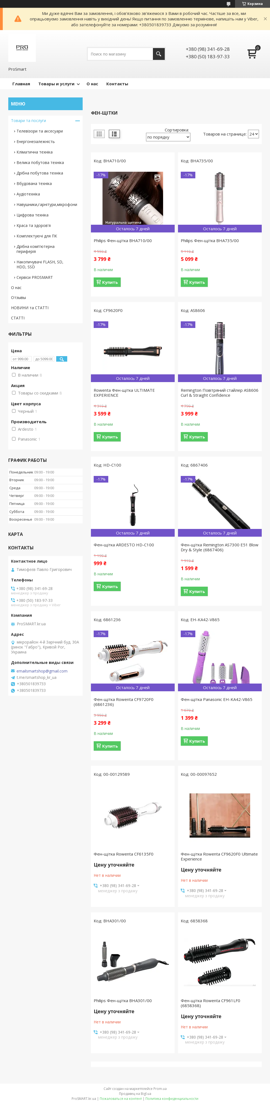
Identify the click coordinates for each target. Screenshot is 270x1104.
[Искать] (159, 54)
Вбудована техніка (34, 183)
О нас (92, 83)
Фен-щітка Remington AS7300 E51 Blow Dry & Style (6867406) (219, 547)
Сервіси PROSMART (35, 277)
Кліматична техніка (35, 152)
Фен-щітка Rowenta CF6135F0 (123, 853)
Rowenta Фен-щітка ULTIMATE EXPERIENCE (124, 393)
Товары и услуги (56, 83)
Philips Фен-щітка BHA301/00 (123, 1000)
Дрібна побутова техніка (40, 173)
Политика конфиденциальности (171, 1098)
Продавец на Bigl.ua (135, 1093)
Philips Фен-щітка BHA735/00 (210, 240)
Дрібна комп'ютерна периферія (36, 249)
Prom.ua (160, 1088)
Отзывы (18, 297)
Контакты (117, 83)
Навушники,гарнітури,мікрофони (47, 204)
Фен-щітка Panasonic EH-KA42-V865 (216, 699)
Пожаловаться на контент (121, 1098)
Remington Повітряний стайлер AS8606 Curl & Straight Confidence (219, 393)
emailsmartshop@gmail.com (42, 671)
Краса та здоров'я (34, 225)
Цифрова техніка (32, 215)
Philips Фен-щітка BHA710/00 (123, 240)
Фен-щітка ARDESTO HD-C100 (124, 544)
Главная (21, 83)
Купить (110, 282)
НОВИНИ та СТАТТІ (29, 307)
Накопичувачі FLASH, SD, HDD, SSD (40, 264)
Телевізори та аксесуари (40, 131)
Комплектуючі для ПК (37, 236)
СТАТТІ (18, 318)
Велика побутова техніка (40, 162)
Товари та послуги (28, 120)
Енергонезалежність (36, 141)
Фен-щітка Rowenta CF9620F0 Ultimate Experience (219, 856)
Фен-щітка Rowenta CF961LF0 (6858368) (210, 1003)
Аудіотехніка (28, 194)
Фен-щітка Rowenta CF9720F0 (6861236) (123, 702)
